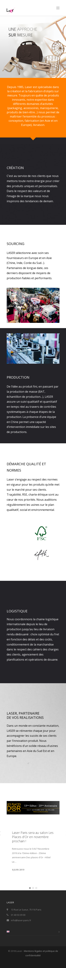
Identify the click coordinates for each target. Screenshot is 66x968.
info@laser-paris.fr (21, 925)
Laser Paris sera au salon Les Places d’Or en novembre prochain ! (33, 841)
